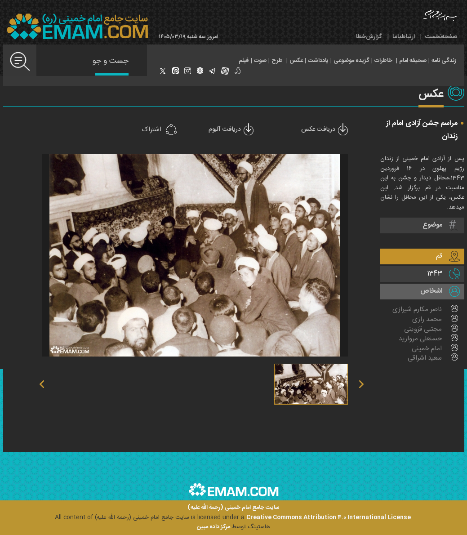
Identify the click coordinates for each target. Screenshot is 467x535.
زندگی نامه (443, 61)
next (269, 255)
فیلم (244, 61)
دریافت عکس (318, 130)
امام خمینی (427, 349)
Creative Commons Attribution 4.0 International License (328, 517)
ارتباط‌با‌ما (403, 37)
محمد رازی (427, 320)
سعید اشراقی (425, 358)
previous (120, 255)
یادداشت (318, 61)
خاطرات (383, 61)
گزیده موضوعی (351, 61)
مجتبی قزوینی (423, 329)
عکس (296, 61)
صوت (260, 61)
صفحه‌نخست (441, 37)
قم (439, 256)
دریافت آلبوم (225, 130)
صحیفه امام (413, 61)
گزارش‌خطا (369, 37)
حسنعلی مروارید (420, 339)
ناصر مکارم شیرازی (417, 310)
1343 (434, 273)
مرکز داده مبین (213, 527)
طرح (277, 61)
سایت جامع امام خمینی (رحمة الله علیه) (233, 508)
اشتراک (151, 130)
